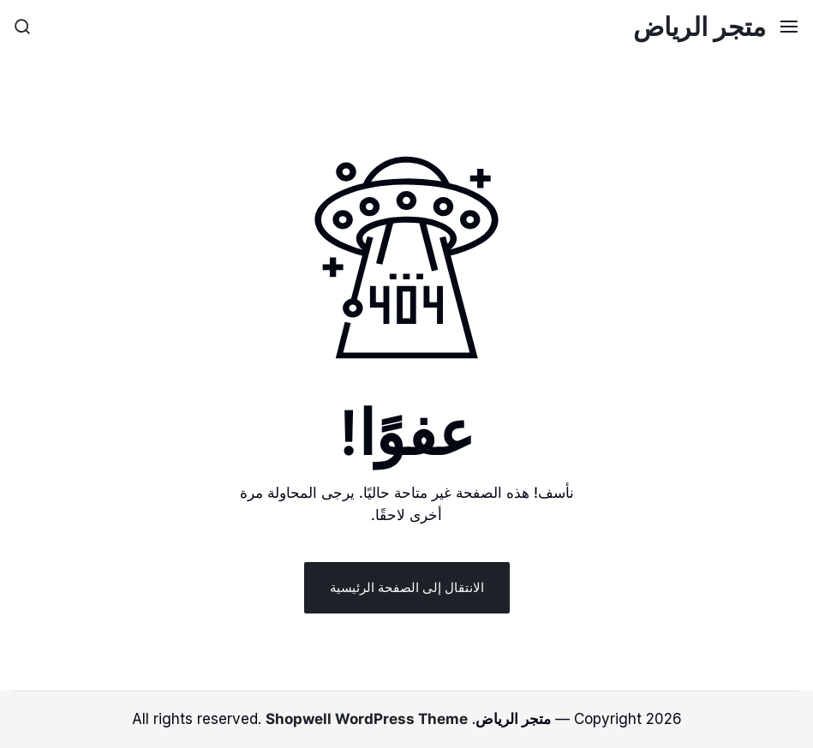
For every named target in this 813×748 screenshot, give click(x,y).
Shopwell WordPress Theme (367, 718)
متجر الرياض (699, 26)
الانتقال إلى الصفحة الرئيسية (407, 587)
